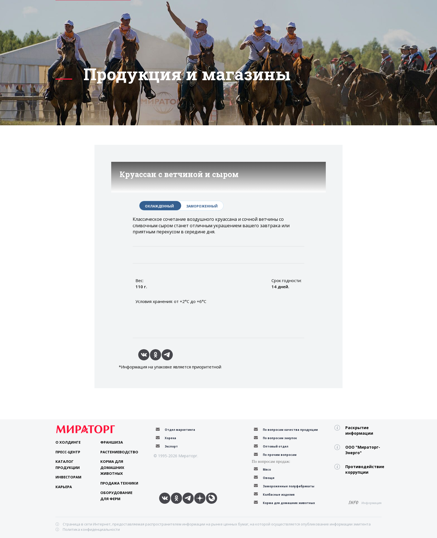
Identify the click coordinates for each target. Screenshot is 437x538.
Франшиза (111, 442)
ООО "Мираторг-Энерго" (362, 449)
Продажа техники (119, 483)
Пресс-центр (67, 451)
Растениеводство (119, 451)
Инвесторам (68, 477)
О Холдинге (68, 442)
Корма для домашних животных (112, 467)
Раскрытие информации (359, 430)
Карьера (63, 486)
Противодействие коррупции (363, 469)
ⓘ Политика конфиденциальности (87, 529)
